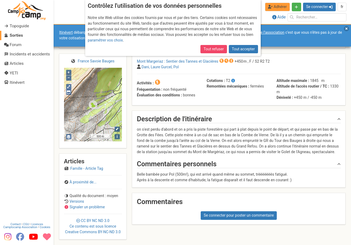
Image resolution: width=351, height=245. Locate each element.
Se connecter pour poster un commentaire (239, 215)
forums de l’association (264, 32)
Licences (37, 224)
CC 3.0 (93, 226)
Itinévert (66, 32)
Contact (15, 224)
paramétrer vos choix (105, 40)
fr (342, 7)
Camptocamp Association (20, 227)
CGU (26, 224)
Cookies (45, 227)
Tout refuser (214, 49)
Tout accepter (243, 49)
